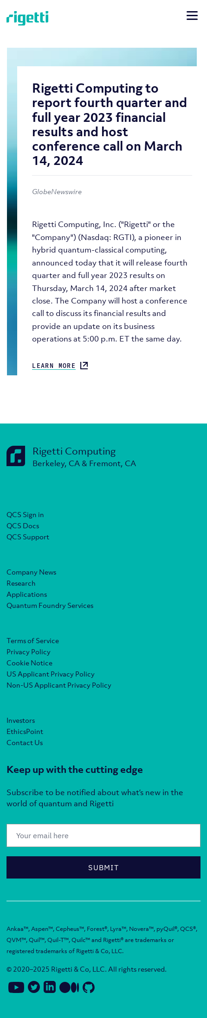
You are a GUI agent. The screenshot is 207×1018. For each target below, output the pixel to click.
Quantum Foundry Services (49, 605)
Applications (26, 594)
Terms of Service (32, 640)
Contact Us (24, 742)
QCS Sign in (25, 514)
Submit (103, 867)
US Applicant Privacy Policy (50, 673)
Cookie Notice (29, 662)
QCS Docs (22, 525)
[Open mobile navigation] (192, 16)
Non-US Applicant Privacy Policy (58, 684)
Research (21, 583)
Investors (20, 720)
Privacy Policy (28, 651)
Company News (31, 571)
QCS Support (27, 536)
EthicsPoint (24, 731)
